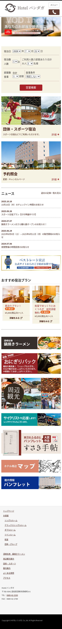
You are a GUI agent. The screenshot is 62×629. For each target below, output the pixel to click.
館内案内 (6, 568)
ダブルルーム (10, 529)
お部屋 (6, 515)
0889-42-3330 (12, 595)
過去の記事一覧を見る (51, 193)
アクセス (6, 578)
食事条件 (30, 72)
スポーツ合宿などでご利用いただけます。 (22, 134)
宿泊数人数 (7, 61)
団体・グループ (11, 544)
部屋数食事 (7, 74)
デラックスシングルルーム (15, 525)
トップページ (8, 511)
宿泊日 (7, 51)
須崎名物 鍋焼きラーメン (14, 554)
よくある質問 (8, 573)
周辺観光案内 (8, 558)
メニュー (54, 4)
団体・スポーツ (9, 563)
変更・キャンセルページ (14, 179)
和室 (6, 539)
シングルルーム (11, 520)
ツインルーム (10, 534)
